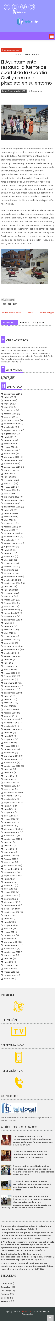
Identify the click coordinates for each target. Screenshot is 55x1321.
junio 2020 (9, 590)
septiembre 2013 (12, 839)
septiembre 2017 (12, 692)
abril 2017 (8, 706)
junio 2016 (8, 736)
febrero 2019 (10, 639)
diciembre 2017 (11, 683)
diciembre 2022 (11, 496)
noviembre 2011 (11, 905)
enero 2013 (9, 862)
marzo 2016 (9, 746)
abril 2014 (8, 815)
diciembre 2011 (11, 902)
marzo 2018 (9, 673)
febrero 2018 (10, 676)
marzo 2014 (9, 819)
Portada (5, 1294)
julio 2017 (8, 696)
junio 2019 (8, 626)
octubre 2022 (10, 503)
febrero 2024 (10, 450)
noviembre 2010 (11, 945)
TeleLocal (6, 1301)
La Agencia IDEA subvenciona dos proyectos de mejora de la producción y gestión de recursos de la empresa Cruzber (33, 1185)
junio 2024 (9, 440)
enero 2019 (9, 643)
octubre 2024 (10, 427)
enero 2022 (9, 530)
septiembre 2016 (12, 729)
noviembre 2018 (11, 649)
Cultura (5, 1283)
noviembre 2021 (11, 536)
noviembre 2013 (11, 832)
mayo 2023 (9, 480)
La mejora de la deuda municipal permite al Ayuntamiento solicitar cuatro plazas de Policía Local (30, 1154)
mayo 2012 (9, 885)
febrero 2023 (10, 490)
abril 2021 (8, 560)
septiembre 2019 (12, 619)
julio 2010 (8, 958)
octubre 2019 (10, 616)
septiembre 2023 (12, 467)
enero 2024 (9, 453)
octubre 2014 (10, 799)
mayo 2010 (9, 965)
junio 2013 (8, 845)
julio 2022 (8, 510)
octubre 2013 (10, 835)
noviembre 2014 (11, 795)
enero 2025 (9, 417)
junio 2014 (8, 809)
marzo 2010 (9, 972)
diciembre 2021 (11, 533)
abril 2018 (8, 669)
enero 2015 (9, 789)
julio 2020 (8, 586)
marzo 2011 (9, 932)
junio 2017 (8, 699)
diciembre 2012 (11, 865)
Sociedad (6, 1297)
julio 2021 (8, 550)
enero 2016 (9, 752)
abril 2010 (8, 968)
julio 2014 (8, 805)
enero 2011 (9, 938)
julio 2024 (8, 437)
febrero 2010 (10, 975)
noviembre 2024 (12, 423)
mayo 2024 (9, 443)
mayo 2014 (9, 812)
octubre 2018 (10, 653)
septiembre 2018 (12, 656)
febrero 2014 (10, 822)
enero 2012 (9, 899)
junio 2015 (8, 772)
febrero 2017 (10, 712)
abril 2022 (8, 520)
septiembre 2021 (12, 543)
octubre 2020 (10, 580)
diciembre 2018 (11, 646)
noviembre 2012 (11, 869)
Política (5, 1290)
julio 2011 (8, 918)
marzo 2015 (9, 782)
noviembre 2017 (11, 686)
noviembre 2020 (12, 576)
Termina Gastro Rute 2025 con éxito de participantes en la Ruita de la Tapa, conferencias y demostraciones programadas (27, 1257)
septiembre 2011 (11, 912)
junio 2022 (9, 513)
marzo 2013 (9, 855)
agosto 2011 (9, 915)
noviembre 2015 (11, 759)
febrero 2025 (10, 413)
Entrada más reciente (11, 312)
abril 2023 (8, 483)
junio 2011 (8, 922)
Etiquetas (38, 322)
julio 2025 (8, 397)
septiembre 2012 (12, 875)
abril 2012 (8, 888)
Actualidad (9, 322)
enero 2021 (9, 570)
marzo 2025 (10, 410)
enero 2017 (9, 716)
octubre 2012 (10, 872)
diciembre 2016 (11, 719)
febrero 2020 (10, 603)
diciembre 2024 (11, 420)
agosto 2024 (10, 433)
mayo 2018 (9, 666)
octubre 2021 (10, 540)
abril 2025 (8, 407)
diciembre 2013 (11, 829)
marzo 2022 (10, 523)
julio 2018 (8, 659)
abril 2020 (8, 596)
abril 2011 (8, 928)
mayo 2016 (9, 739)
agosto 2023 (10, 470)
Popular (24, 322)
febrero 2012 (10, 895)
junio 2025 (9, 400)
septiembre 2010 (12, 952)
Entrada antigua (46, 312)
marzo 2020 (10, 599)
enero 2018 (9, 679)
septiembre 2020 (12, 583)
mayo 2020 (9, 593)
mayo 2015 (9, 776)
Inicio (30, 312)
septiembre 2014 (12, 802)
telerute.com (26, 1311)
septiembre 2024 (12, 430)
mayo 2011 (9, 925)
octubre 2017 (10, 689)
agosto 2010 (10, 955)
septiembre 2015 (12, 766)
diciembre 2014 (11, 792)
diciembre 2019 (11, 609)
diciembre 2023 (11, 457)
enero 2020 (9, 606)
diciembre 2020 (11, 573)
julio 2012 (8, 879)
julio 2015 (8, 769)
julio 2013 (8, 842)
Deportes (5, 1287)
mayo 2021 (9, 556)
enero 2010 (9, 978)
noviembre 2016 (11, 722)
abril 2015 (8, 779)
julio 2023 (8, 473)
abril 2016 (8, 742)
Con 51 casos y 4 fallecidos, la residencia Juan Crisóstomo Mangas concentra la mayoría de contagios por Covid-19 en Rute (33, 1140)
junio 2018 (8, 663)
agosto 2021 (10, 546)
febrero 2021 (10, 566)
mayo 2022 (9, 516)
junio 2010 (8, 962)
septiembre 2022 (12, 506)
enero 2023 (9, 493)
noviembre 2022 (12, 500)
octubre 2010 (10, 948)
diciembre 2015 (11, 756)
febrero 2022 (10, 526)
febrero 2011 (9, 935)
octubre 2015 (10, 762)
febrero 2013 (10, 859)
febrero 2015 (10, 785)
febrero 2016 (10, 749)
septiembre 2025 (12, 394)
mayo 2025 (9, 403)
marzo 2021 (9, 563)
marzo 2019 (9, 636)
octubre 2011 (10, 908)
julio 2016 (8, 732)
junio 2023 (9, 476)
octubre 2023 (10, 463)
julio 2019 (8, 623)
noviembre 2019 (11, 613)
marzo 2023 (10, 487)
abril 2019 (8, 633)
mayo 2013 (9, 849)
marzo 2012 (9, 892)
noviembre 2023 (12, 460)
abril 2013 (8, 852)
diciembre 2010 (11, 942)
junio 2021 (8, 553)
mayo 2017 (9, 702)
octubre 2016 (10, 726)
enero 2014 (9, 825)
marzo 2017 (9, 709)
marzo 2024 (10, 447)
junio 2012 (8, 882)
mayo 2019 (9, 629)
